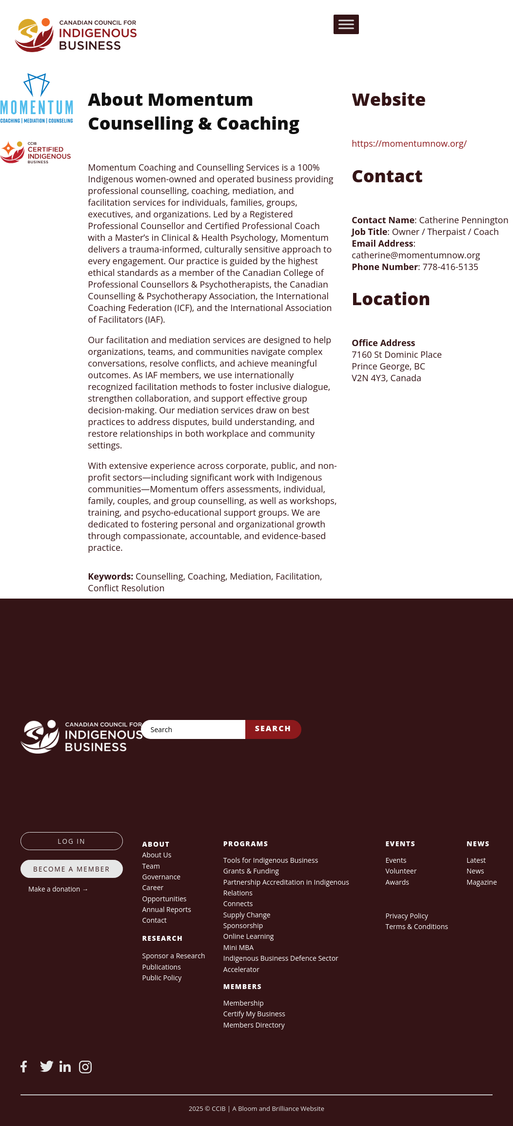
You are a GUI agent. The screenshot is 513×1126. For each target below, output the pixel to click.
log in (71, 841)
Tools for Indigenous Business (270, 860)
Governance (161, 876)
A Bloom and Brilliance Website (278, 1108)
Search (273, 728)
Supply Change (247, 914)
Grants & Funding (251, 870)
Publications (161, 966)
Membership (243, 1003)
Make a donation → (58, 888)
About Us (157, 854)
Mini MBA (238, 947)
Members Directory (254, 1024)
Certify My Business (254, 1013)
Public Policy (162, 977)
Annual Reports (166, 909)
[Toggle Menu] (346, 24)
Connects (238, 903)
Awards (397, 882)
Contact (154, 920)
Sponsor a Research (173, 955)
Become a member (71, 869)
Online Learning (248, 936)
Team (151, 866)
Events (395, 860)
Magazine (482, 882)
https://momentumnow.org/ (409, 143)
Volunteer (400, 870)
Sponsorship (243, 925)
